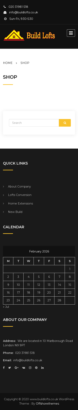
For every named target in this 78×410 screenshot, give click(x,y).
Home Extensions (20, 203)
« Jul (6, 307)
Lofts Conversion (20, 195)
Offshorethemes (47, 403)
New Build (15, 212)
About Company (19, 186)
